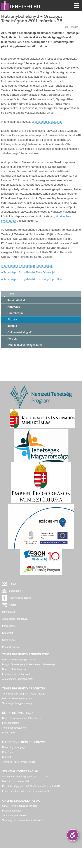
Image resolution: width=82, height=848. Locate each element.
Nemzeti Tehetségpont (14, 669)
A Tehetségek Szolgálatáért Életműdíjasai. (27, 265)
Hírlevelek (13, 306)
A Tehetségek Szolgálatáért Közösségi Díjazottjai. (32, 279)
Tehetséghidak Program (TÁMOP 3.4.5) (23, 693)
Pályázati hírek (16, 300)
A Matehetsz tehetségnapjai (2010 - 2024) (25, 776)
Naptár (12, 604)
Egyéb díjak (8, 732)
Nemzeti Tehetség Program (17, 698)
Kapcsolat (7, 633)
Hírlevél (13, 583)
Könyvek (7, 757)
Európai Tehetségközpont (16, 674)
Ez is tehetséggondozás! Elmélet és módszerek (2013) (31, 786)
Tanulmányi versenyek (14, 815)
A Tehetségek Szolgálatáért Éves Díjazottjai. (28, 272)
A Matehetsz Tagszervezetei (17, 679)
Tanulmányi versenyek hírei (24, 345)
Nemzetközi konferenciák (16, 781)
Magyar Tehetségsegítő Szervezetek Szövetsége (28, 664)
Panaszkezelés (10, 647)
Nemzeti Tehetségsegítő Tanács (19, 659)
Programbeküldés (11, 810)
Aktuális (12, 319)
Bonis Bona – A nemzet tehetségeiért (22, 718)
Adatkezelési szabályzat (15, 619)
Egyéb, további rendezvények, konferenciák (25, 791)
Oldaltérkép (8, 640)
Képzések (7, 752)
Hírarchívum (15, 313)
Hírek (10, 294)
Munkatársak (9, 611)
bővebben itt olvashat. (48, 121)
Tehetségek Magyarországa (17, 703)
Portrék (12, 338)
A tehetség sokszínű (20, 597)
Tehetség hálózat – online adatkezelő (22, 820)
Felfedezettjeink (10, 723)
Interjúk (12, 325)
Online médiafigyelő (19, 332)
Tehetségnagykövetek (14, 727)
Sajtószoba (15, 590)
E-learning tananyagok (14, 747)
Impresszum (9, 626)
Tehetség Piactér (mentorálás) (18, 761)
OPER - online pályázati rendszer (20, 805)
